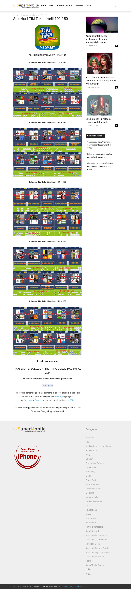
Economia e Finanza (95, 463)
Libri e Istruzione (93, 488)
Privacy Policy (68, 586)
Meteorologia (92, 497)
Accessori (90, 437)
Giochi (88, 475)
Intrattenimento (93, 484)
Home (43, 6)
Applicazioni (91, 450)
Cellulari (89, 458)
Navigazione (91, 509)
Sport (88, 560)
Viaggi (88, 573)
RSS (72, 400)
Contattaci (80, 6)
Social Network (92, 531)
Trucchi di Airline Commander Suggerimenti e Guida (99, 145)
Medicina (90, 492)
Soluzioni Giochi (64, 6)
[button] (114, 5)
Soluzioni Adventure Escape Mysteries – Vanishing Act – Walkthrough (101, 80)
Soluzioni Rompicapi (95, 556)
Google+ (39, 400)
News (51, 6)
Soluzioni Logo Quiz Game (98, 552)
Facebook (28, 400)
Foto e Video (91, 467)
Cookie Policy (80, 586)
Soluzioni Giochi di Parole (97, 548)
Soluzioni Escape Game (96, 539)
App (87, 442)
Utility (88, 569)
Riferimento (91, 522)
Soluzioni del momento (96, 535)
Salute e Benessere (94, 526)
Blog (89, 6)
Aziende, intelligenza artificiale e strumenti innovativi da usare (97, 39)
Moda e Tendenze (94, 501)
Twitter (58, 396)
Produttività (91, 518)
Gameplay (90, 471)
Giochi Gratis (91, 480)
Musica (89, 505)
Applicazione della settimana (99, 446)
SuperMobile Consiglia (96, 565)
